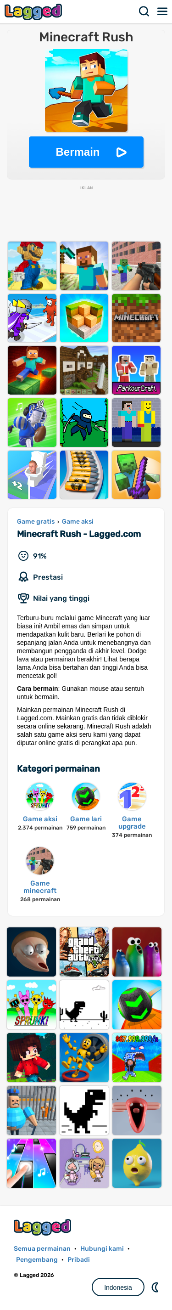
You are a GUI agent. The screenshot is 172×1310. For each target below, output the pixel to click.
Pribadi (78, 1260)
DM (156, 1287)
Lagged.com (43, 1227)
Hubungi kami (102, 1249)
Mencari (144, 11)
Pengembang (37, 1260)
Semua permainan (42, 1249)
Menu (163, 11)
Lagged (34, 11)
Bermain (77, 152)
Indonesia (118, 1287)
